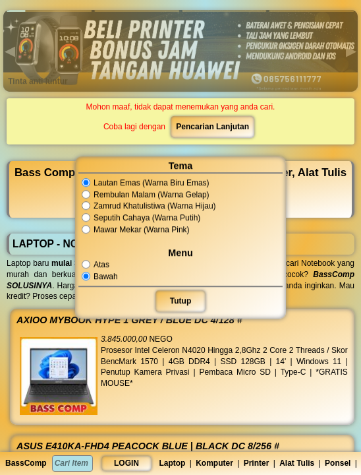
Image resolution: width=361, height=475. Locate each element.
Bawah (103, 276)
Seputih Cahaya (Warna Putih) (143, 217)
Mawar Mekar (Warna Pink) (137, 229)
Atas (99, 264)
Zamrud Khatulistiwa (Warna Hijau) (150, 206)
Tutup (180, 300)
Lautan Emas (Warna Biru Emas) (147, 182)
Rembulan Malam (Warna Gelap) (147, 194)
